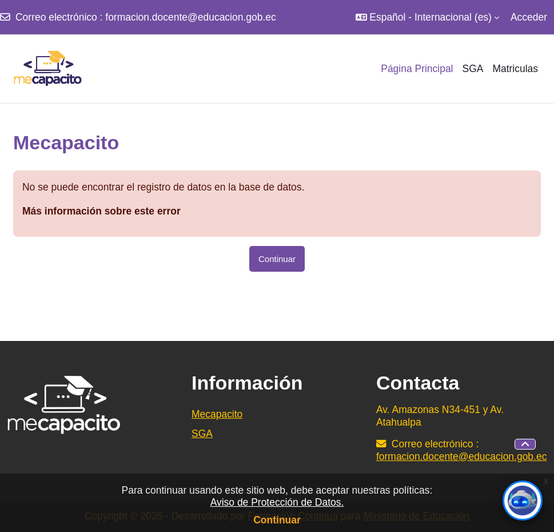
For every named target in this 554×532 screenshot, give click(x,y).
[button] (427, 17)
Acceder (529, 17)
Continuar (276, 520)
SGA (202, 433)
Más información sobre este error (101, 211)
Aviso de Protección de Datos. (277, 502)
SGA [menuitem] (472, 68)
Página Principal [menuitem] (417, 68)
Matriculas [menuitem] (515, 68)
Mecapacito (217, 414)
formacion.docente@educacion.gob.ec (190, 17)
